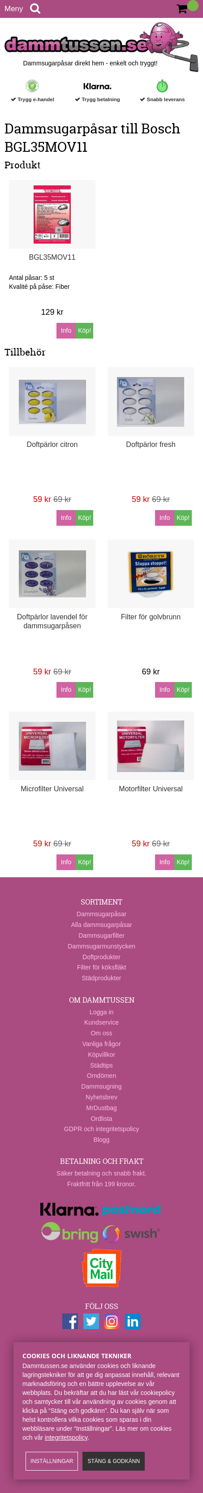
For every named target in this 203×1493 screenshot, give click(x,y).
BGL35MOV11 (52, 257)
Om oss (101, 1033)
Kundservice (101, 1022)
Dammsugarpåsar (101, 914)
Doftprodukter (101, 957)
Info (66, 330)
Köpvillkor (101, 1054)
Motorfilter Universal (150, 789)
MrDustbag (101, 1107)
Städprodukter (101, 978)
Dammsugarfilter (101, 935)
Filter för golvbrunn (151, 617)
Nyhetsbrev (101, 1097)
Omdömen (101, 1075)
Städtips (101, 1065)
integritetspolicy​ (66, 1437)
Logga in (102, 1012)
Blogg (102, 1139)
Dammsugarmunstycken (101, 946)
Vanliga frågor (101, 1043)
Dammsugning (101, 1086)
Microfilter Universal (52, 789)
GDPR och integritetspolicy (101, 1129)
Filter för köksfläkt (101, 967)
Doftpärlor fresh (150, 444)
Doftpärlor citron (52, 444)
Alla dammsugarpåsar (101, 924)
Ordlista (101, 1118)
